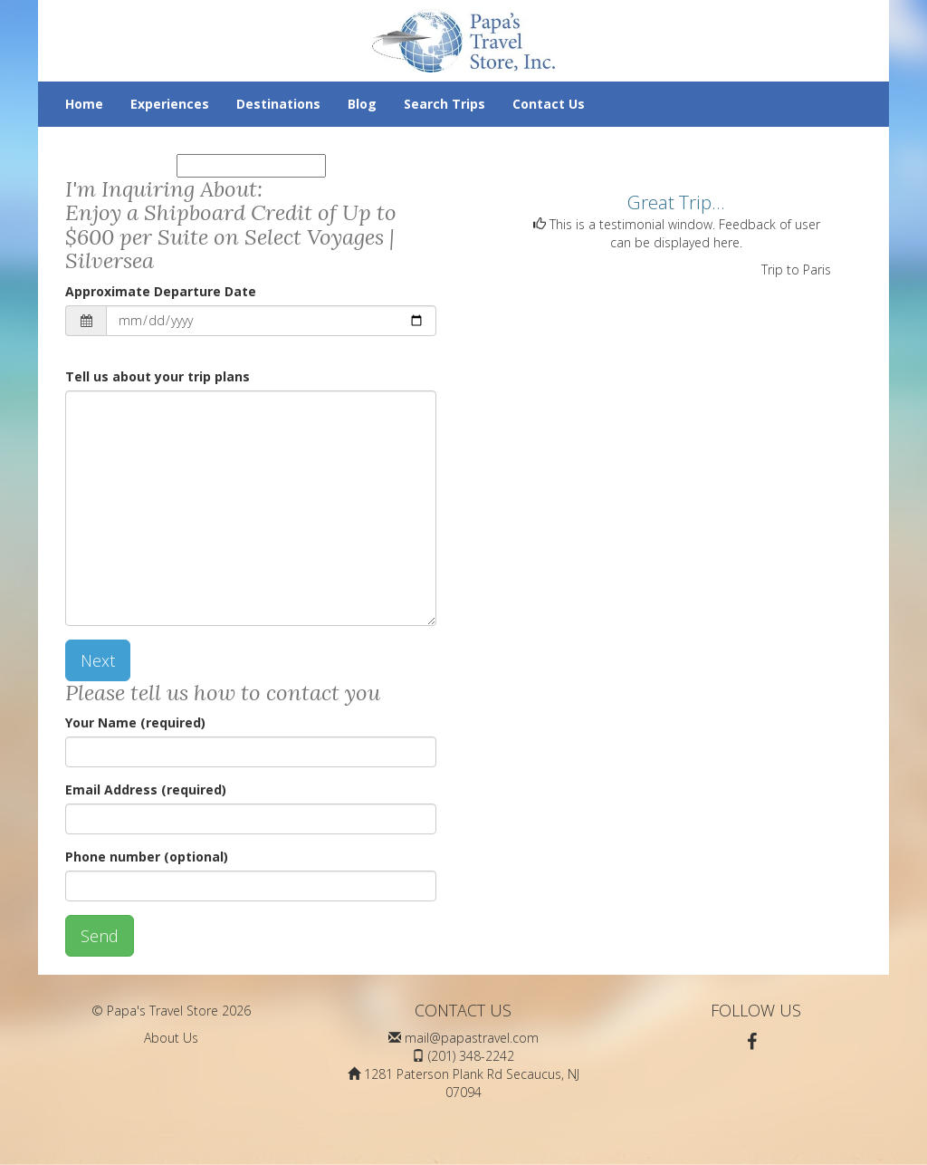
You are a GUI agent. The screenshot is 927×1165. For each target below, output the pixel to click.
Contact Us (548, 103)
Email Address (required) (145, 789)
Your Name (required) (135, 722)
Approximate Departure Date (160, 291)
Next (98, 660)
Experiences (169, 103)
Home (84, 103)
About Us (171, 1037)
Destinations (278, 103)
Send (100, 936)
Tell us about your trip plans (157, 376)
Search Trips (444, 103)
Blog (362, 103)
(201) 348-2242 (471, 1055)
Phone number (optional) (146, 856)
